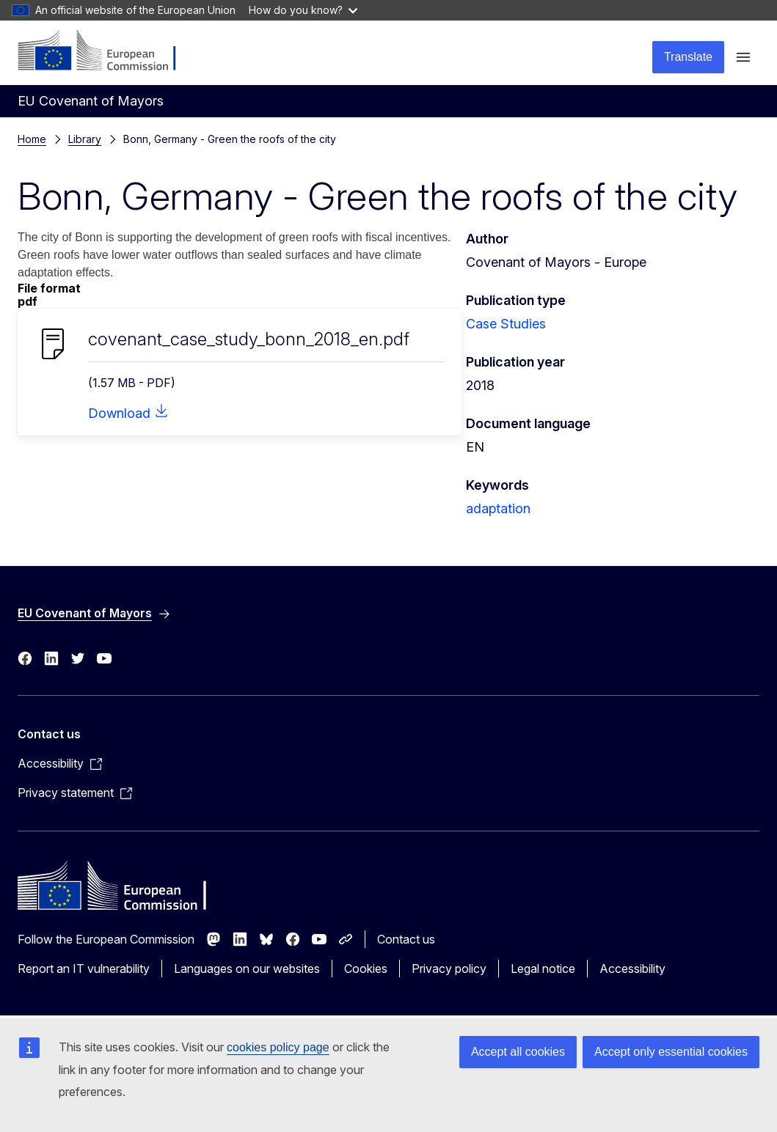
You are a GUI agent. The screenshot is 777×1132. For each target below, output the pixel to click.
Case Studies (506, 323)
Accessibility (632, 968)
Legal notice (543, 968)
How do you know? (303, 10)
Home (32, 139)
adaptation (498, 508)
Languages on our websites (247, 968)
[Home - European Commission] (107, 51)
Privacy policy (449, 968)
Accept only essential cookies (671, 1051)
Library (84, 139)
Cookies (365, 968)
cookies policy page (278, 1047)
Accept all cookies (518, 1051)
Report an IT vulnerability (84, 968)
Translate (688, 57)
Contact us (406, 939)
